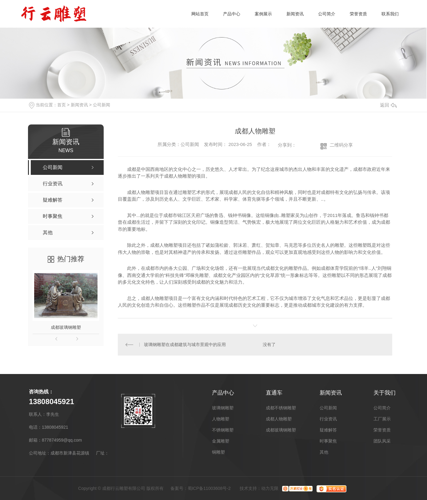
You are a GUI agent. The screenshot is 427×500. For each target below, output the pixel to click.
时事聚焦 (328, 441)
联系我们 (390, 13)
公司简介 (326, 13)
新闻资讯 (295, 13)
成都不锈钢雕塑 (281, 407)
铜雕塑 (218, 452)
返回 (388, 105)
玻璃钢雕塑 (222, 407)
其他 (324, 452)
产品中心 (231, 13)
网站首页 (200, 13)
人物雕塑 (220, 418)
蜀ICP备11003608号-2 (209, 488)
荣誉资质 (358, 13)
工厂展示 (382, 418)
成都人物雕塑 (279, 418)
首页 (61, 104)
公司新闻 (101, 104)
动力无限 (269, 488)
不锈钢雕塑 (222, 429)
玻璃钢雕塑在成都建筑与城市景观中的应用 (185, 344)
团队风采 (382, 441)
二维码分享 (341, 145)
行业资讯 (328, 418)
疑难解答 (328, 429)
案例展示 (263, 13)
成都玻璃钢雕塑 (66, 327)
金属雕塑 (220, 441)
